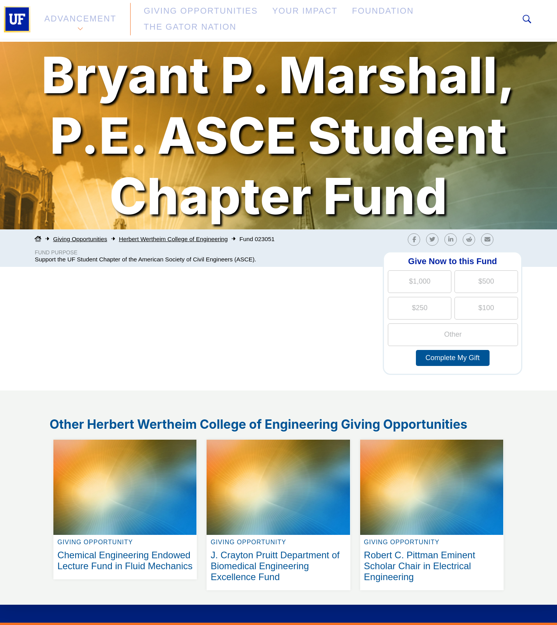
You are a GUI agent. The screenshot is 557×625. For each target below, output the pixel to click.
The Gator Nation (395, 21)
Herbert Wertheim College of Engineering (173, 239)
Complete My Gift (453, 358)
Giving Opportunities (177, 21)
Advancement (79, 21)
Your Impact (259, 21)
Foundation (322, 21)
